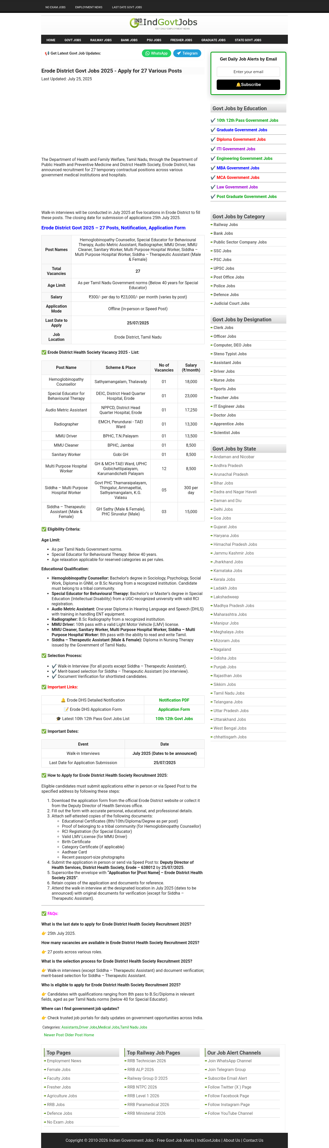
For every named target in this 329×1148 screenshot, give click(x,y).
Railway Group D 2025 (147, 1078)
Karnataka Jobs (228, 570)
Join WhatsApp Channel (230, 1060)
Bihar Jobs (223, 483)
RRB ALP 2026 (140, 1069)
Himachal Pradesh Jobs (235, 544)
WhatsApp (156, 53)
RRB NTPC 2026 (142, 1087)
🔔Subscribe (248, 84)
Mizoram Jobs (227, 640)
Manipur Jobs (226, 623)
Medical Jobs (109, 1027)
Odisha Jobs (225, 658)
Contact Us (253, 1140)
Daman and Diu (227, 500)
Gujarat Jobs (225, 526)
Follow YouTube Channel (230, 1113)
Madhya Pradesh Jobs (234, 605)
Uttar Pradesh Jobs (231, 710)
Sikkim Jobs (225, 684)
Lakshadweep (226, 596)
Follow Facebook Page (228, 1095)
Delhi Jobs (223, 509)
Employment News (88, 7)
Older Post (74, 1035)
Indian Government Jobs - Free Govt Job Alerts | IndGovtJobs (164, 1140)
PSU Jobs (154, 40)
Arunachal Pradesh (231, 474)
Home (51, 40)
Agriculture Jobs (62, 1095)
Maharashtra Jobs (230, 614)
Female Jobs (58, 1069)
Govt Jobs (73, 40)
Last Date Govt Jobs (127, 7)
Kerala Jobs (224, 579)
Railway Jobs (101, 40)
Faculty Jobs (58, 1078)
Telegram (187, 53)
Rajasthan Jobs (228, 675)
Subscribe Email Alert (227, 1078)
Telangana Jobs (228, 702)
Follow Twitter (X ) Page (229, 1087)
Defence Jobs (59, 1113)
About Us (231, 1140)
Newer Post (54, 1035)
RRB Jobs (56, 1104)
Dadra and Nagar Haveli (235, 491)
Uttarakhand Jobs (230, 719)
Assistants (69, 1027)
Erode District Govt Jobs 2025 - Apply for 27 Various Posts (111, 71)
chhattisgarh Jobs (230, 737)
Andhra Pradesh (228, 465)
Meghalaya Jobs (229, 631)
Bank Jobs (129, 40)
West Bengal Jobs (230, 728)
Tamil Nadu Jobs (133, 1027)
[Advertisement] (123, 116)
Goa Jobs (222, 518)
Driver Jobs (88, 1027)
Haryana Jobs (226, 535)
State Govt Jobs (248, 40)
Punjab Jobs (225, 666)
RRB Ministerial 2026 (146, 1113)
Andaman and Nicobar (234, 456)
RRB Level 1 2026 (143, 1095)
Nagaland (222, 649)
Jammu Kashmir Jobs (234, 553)
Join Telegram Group (227, 1069)
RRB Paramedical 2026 (148, 1104)
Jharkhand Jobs (228, 561)
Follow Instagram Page (229, 1104)
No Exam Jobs (55, 7)
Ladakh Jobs (225, 588)
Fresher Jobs (181, 40)
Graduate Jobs (214, 40)
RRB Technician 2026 (146, 1060)
